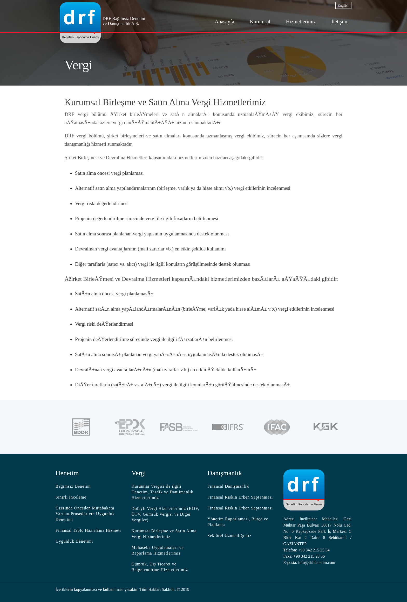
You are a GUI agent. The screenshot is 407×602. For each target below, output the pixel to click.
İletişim (339, 21)
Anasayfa (224, 21)
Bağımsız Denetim (73, 486)
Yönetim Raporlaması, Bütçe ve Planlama (237, 522)
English (343, 5)
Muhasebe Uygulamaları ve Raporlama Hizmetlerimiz (158, 550)
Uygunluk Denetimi (74, 541)
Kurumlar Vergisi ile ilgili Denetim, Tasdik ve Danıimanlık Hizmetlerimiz (162, 492)
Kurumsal (260, 21)
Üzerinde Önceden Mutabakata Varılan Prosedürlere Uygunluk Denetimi (85, 514)
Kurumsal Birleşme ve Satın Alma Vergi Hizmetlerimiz (164, 534)
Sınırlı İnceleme (71, 497)
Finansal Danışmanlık (228, 486)
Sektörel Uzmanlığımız (229, 535)
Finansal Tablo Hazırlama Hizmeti (88, 530)
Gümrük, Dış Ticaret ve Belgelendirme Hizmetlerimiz (160, 567)
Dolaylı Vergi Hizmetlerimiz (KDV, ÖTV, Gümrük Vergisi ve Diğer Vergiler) (165, 514)
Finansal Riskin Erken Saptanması (240, 497)
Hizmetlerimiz (301, 21)
